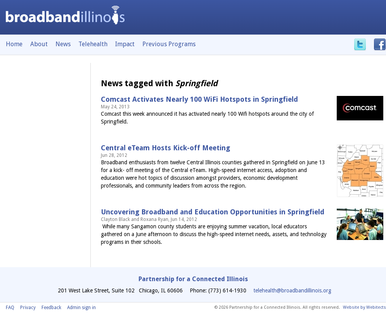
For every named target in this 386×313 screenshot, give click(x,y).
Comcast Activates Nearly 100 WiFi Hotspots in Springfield (199, 99)
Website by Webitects (364, 307)
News (63, 44)
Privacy (28, 307)
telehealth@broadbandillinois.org (292, 290)
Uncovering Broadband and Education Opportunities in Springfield (212, 212)
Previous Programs (169, 44)
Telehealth (92, 44)
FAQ (10, 307)
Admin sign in (81, 307)
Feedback (51, 307)
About (39, 44)
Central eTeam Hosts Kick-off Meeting (165, 148)
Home (14, 44)
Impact (125, 44)
